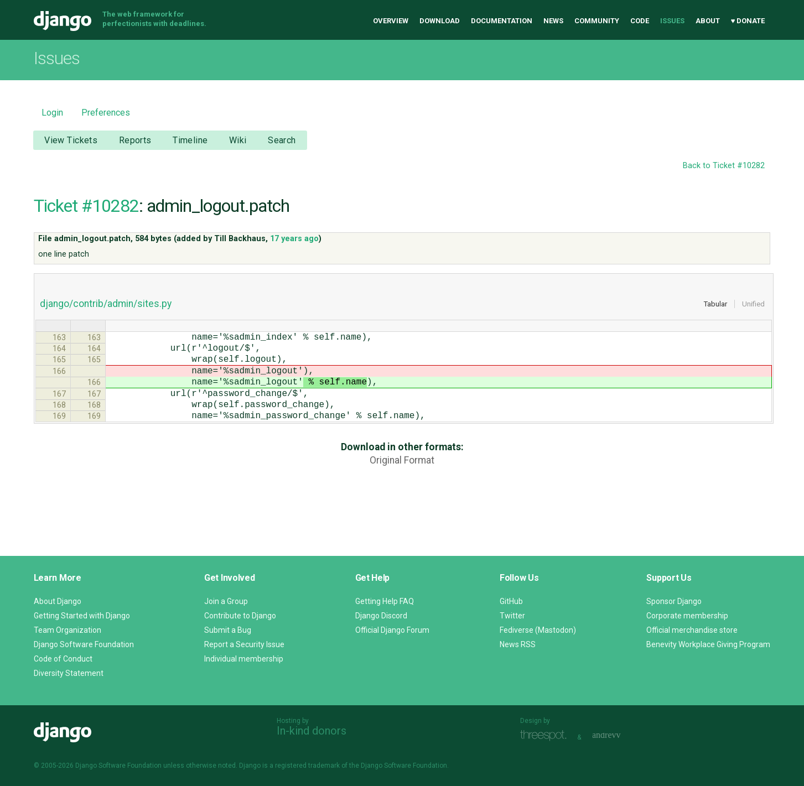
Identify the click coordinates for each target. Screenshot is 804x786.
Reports (135, 140)
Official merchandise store (692, 630)
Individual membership (243, 658)
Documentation (501, 21)
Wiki (238, 140)
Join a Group (226, 601)
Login (52, 112)
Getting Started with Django (82, 615)
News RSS (518, 644)
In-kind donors (311, 730)
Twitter (512, 615)
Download (439, 21)
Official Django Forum (392, 630)
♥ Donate (748, 21)
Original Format (402, 480)
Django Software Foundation (84, 644)
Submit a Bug (227, 630)
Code (639, 21)
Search (282, 140)
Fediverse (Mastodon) (538, 630)
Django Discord (381, 615)
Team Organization (67, 630)
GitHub (511, 601)
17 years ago (294, 238)
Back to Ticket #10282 (724, 165)
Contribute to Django (240, 615)
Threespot (546, 736)
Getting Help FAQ (384, 601)
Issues (672, 21)
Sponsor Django (674, 601)
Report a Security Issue (244, 644)
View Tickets (70, 140)
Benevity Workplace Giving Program (708, 644)
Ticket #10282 (86, 205)
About (708, 21)
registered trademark (307, 765)
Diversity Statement (68, 673)
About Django (57, 601)
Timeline (190, 140)
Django (62, 21)
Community (596, 21)
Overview (390, 21)
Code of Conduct (63, 658)
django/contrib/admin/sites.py (106, 303)
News (553, 21)
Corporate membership (687, 615)
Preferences (105, 112)
